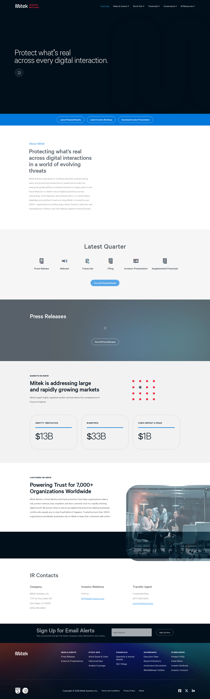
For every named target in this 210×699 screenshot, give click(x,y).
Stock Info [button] (138, 6)
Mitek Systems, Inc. (89, 690)
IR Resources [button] (187, 6)
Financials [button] (153, 6)
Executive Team (151, 656)
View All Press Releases (105, 341)
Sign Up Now (164, 630)
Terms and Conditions (111, 690)
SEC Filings (121, 663)
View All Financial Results (105, 282)
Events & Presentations (72, 660)
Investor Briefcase (179, 665)
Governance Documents (155, 665)
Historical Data (96, 660)
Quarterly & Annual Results (125, 658)
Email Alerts (177, 660)
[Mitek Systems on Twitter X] (186, 690)
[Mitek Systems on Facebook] (179, 690)
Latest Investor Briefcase (101, 119)
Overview (105, 6)
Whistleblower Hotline (154, 669)
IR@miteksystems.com (92, 598)
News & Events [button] (120, 6)
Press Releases (68, 656)
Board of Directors (152, 660)
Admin (141, 690)
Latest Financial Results (70, 119)
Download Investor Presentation (136, 119)
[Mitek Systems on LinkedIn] (193, 690)
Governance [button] (169, 6)
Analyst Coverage (97, 665)
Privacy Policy (129, 690)
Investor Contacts (179, 669)
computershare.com (143, 603)
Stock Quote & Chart (98, 656)
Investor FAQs (177, 656)
